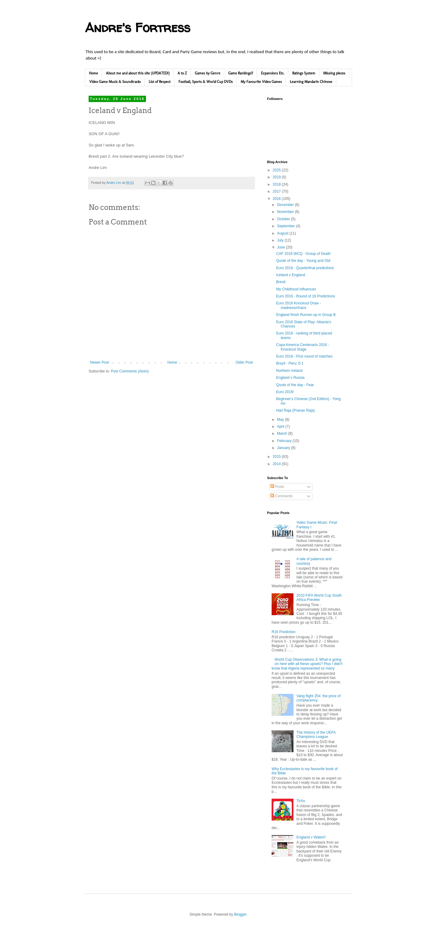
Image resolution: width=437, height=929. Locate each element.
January (284, 448)
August (283, 233)
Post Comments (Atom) (130, 371)
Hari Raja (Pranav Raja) (295, 410)
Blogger (240, 914)
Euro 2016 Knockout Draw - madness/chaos (298, 305)
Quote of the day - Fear (295, 385)
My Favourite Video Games (261, 82)
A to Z (182, 73)
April (281, 426)
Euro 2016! (285, 392)
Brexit (281, 282)
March (282, 433)
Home (93, 73)
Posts (277, 487)
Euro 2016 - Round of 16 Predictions (305, 296)
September (286, 226)
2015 (277, 456)
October (284, 219)
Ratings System (303, 73)
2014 (277, 464)
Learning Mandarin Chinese (311, 82)
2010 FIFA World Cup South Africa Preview (319, 597)
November (286, 212)
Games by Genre (207, 73)
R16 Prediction (284, 632)
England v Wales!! (311, 837)
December (286, 205)
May (281, 419)
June (281, 247)
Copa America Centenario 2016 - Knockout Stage (302, 347)
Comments (281, 496)
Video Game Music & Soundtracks (115, 82)
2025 (277, 170)
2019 (277, 177)
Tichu (300, 801)
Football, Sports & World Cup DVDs (205, 82)
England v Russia (290, 377)
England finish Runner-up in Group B (306, 315)
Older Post (244, 362)
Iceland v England (290, 275)
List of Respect (160, 82)
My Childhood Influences (296, 289)
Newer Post (99, 362)
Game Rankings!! (240, 73)
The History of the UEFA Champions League (316, 734)
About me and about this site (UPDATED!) (138, 73)
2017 (277, 191)
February (285, 441)
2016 (277, 199)
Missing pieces (334, 73)
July (281, 240)
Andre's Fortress (137, 27)
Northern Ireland (289, 371)
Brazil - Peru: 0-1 (289, 363)
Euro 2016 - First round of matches (304, 356)
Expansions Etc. (272, 73)
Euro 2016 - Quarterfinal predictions (305, 268)
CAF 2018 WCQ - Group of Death (303, 254)
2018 (277, 184)
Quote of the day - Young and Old (303, 261)
